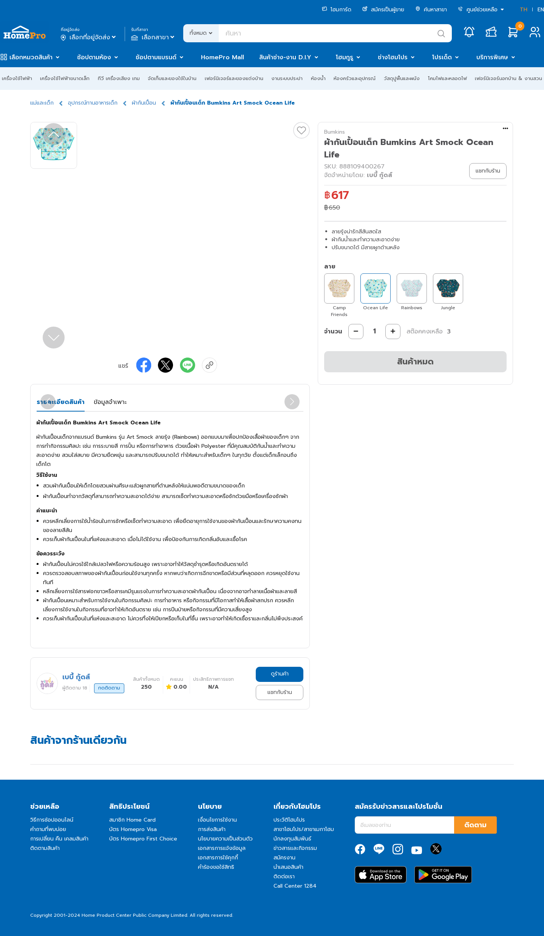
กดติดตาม (109, 688)
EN (541, 10)
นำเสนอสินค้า (288, 867)
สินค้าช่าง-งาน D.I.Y (285, 57)
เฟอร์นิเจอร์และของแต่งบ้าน (234, 78)
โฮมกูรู (344, 57)
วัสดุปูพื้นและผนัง (402, 78)
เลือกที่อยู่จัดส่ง (89, 37)
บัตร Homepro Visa (133, 829)
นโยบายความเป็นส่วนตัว (225, 839)
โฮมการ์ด (336, 10)
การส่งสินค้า (212, 829)
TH (523, 10)
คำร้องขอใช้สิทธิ (216, 867)
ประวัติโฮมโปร (289, 820)
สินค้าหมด (415, 361)
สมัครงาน (284, 858)
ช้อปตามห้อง (94, 57)
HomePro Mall (222, 57)
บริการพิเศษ (492, 57)
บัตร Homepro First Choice (143, 839)
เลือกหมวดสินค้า (31, 57)
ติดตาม (475, 825)
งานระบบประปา (287, 78)
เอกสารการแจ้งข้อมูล (222, 848)
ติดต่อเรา (284, 876)
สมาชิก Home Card (132, 820)
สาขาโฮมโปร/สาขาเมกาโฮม (304, 829)
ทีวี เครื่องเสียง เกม (119, 78)
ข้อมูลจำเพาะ (110, 402)
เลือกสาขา (153, 37)
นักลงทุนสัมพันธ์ (292, 839)
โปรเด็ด (442, 57)
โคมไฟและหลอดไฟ (447, 78)
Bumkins (334, 132)
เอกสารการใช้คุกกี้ (218, 858)
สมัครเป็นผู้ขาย (383, 10)
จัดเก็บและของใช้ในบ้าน (172, 78)
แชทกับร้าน (279, 692)
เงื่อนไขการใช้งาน (217, 820)
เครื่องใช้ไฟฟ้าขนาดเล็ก (65, 78)
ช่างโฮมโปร (393, 57)
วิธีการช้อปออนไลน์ (51, 820)
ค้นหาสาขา (431, 10)
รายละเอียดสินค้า (61, 402)
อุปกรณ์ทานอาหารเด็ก (92, 103)
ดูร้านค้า (280, 674)
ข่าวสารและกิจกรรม (295, 848)
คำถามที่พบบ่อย (48, 829)
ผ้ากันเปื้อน (144, 103)
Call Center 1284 (295, 886)
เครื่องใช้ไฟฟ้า (17, 78)
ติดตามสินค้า (45, 848)
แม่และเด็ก (42, 103)
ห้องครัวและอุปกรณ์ (355, 78)
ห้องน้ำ (318, 78)
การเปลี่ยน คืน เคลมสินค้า (59, 839)
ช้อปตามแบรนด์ (156, 57)
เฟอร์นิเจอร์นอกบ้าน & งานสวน (508, 78)
